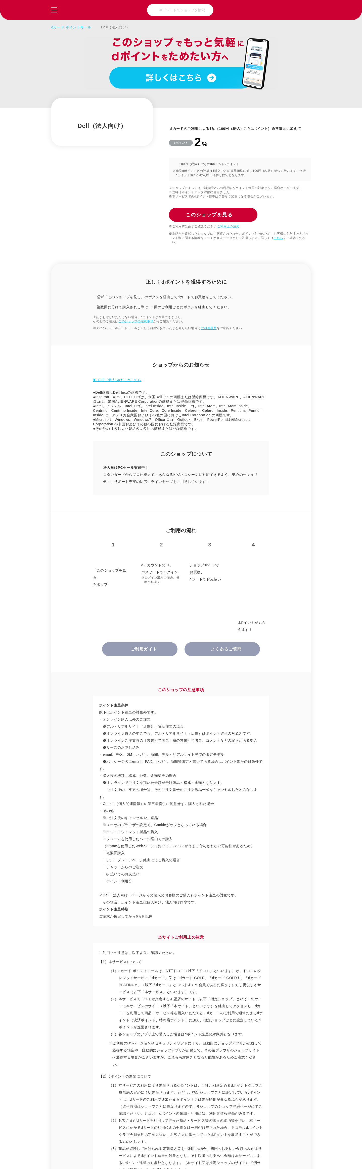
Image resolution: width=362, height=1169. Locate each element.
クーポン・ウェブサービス (155, 1042)
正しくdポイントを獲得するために (124, 793)
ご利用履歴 (208, 328)
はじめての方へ (239, 1144)
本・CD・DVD (91, 1042)
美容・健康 (272, 1010)
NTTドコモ (299, 1144)
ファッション (152, 1010)
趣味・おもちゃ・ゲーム (217, 1026)
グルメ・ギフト (153, 1026)
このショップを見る (285, 1159)
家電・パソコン (92, 1026)
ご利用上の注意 (228, 226)
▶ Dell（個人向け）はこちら (117, 380)
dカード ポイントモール (71, 27)
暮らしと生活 (213, 1010)
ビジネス (209, 1042)
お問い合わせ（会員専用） (179, 1144)
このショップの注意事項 (135, 321)
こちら (278, 238)
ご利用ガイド (72, 1144)
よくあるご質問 (119, 1144)
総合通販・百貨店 (94, 1010)
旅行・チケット (276, 1026)
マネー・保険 (274, 1042)
